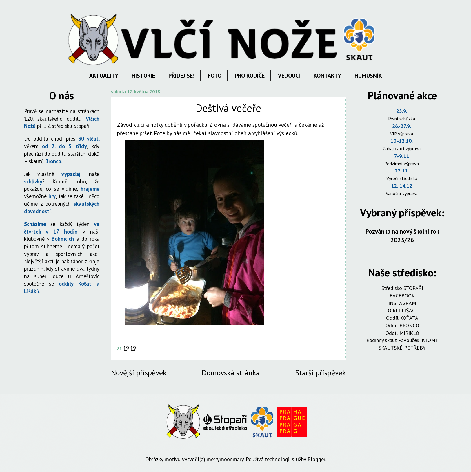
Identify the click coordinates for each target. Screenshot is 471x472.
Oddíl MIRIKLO (402, 333)
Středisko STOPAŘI (402, 288)
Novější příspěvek (138, 372)
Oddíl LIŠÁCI (402, 310)
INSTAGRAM (402, 303)
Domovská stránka (231, 372)
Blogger (316, 459)
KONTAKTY (327, 75)
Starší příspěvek (320, 372)
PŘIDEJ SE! (181, 75)
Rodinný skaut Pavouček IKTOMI (402, 340)
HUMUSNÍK (368, 75)
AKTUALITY (103, 75)
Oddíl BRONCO (402, 325)
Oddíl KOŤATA (402, 318)
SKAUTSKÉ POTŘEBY (402, 347)
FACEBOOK (402, 295)
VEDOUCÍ (289, 75)
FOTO (214, 75)
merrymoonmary (225, 459)
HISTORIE (143, 75)
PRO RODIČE (250, 75)
